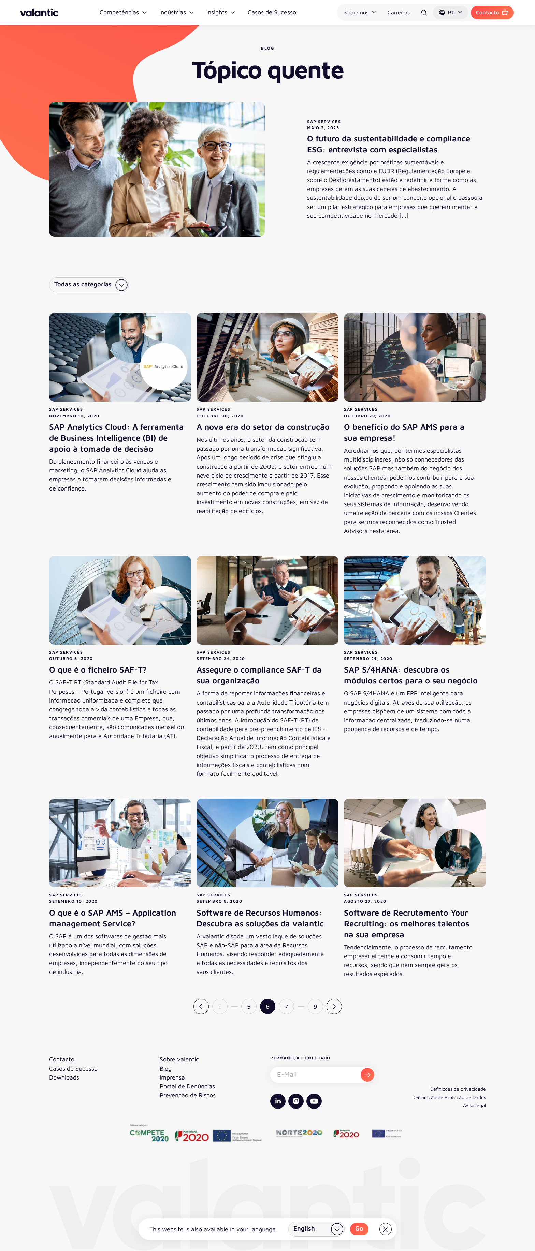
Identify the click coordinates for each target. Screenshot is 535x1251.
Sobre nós (360, 12)
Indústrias (176, 12)
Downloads (64, 1077)
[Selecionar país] (316, 1229)
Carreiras (399, 12)
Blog (166, 1068)
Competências (123, 12)
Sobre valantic (179, 1059)
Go (359, 1228)
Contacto (492, 12)
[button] (450, 12)
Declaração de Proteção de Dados (449, 1097)
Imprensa (172, 1077)
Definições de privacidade (458, 1089)
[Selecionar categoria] (89, 284)
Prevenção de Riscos (188, 1095)
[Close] (385, 1229)
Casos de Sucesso (272, 12)
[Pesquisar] (424, 12)
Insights (220, 12)
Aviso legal (474, 1105)
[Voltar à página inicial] (39, 12)
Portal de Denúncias (187, 1086)
